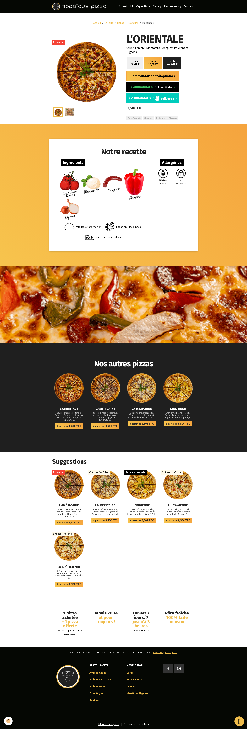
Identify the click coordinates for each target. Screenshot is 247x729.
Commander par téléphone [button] (152, 76)
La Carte (109, 23)
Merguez (148, 118)
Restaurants (172, 6)
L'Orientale (69, 408)
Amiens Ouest (98, 686)
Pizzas (120, 23)
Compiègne (96, 693)
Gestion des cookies (136, 724)
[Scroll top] (239, 721)
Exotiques (133, 23)
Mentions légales (137, 693)
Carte (156, 6)
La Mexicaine (142, 408)
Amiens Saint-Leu (100, 679)
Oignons (173, 118)
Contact (188, 6)
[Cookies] (8, 721)
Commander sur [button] (152, 87)
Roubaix (94, 700)
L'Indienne (178, 408)
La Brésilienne (69, 567)
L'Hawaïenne (178, 505)
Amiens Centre (98, 672)
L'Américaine (105, 408)
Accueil (122, 6)
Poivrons (160, 118)
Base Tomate (134, 118)
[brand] (79, 6)
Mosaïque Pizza (140, 6)
